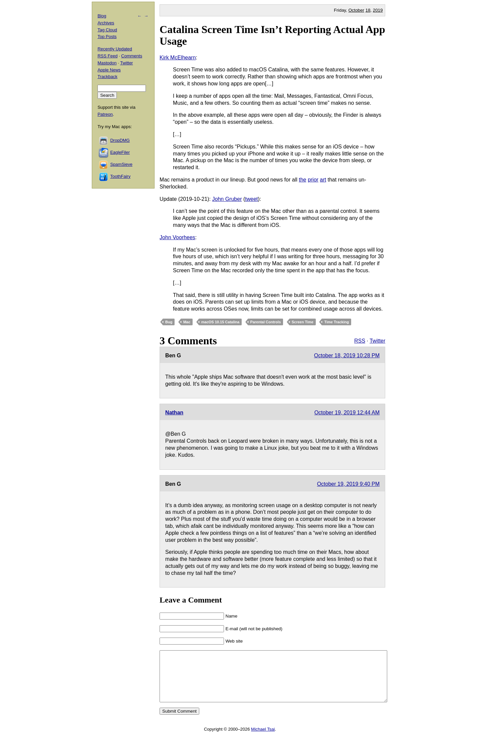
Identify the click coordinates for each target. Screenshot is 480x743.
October (356, 10)
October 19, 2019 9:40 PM (348, 484)
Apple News (109, 69)
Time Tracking (336, 322)
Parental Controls (265, 322)
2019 (378, 10)
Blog (101, 15)
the (302, 179)
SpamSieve (121, 164)
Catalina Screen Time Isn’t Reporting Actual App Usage (272, 35)
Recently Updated (114, 48)
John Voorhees (177, 237)
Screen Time (302, 322)
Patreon (105, 114)
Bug (168, 322)
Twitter (377, 341)
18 (368, 10)
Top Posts (106, 36)
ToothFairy (120, 176)
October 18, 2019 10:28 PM (347, 355)
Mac (186, 322)
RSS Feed (107, 55)
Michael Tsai (263, 739)
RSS (359, 341)
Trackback (107, 76)
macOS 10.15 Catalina (220, 322)
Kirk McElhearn (178, 57)
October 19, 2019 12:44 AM (347, 412)
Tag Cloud (107, 29)
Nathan (174, 412)
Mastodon (106, 62)
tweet (251, 199)
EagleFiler (120, 152)
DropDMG (120, 140)
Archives (105, 22)
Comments (131, 55)
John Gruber (227, 199)
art (323, 179)
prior (313, 179)
